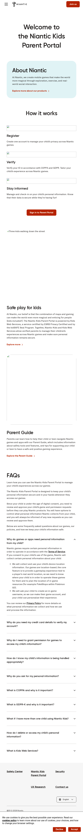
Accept (74, 829)
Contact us (61, 786)
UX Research (38, 786)
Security (60, 771)
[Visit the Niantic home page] (19, 4)
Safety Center (15, 771)
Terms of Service (56, 551)
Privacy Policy (34, 603)
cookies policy (9, 820)
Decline (59, 829)
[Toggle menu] (6, 4)
